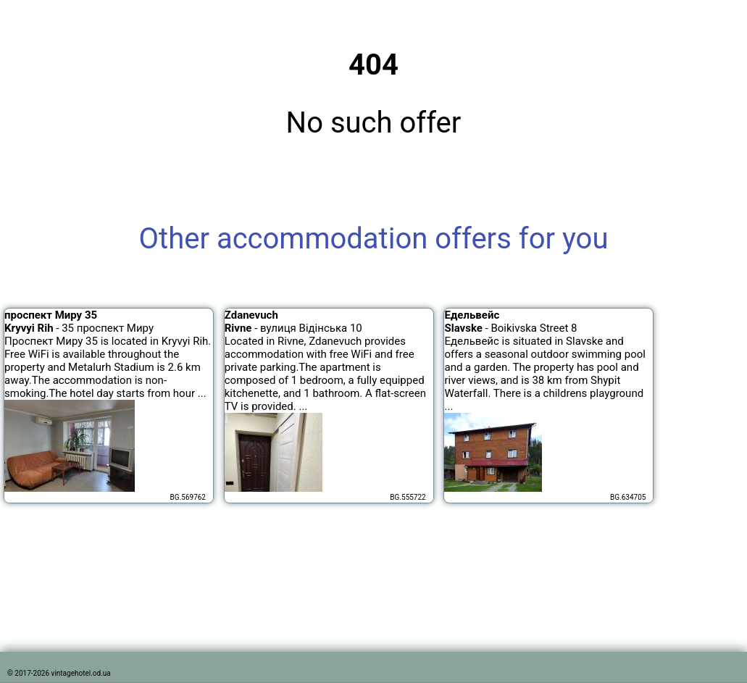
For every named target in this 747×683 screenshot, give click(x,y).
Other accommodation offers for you (374, 239)
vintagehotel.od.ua (81, 673)
